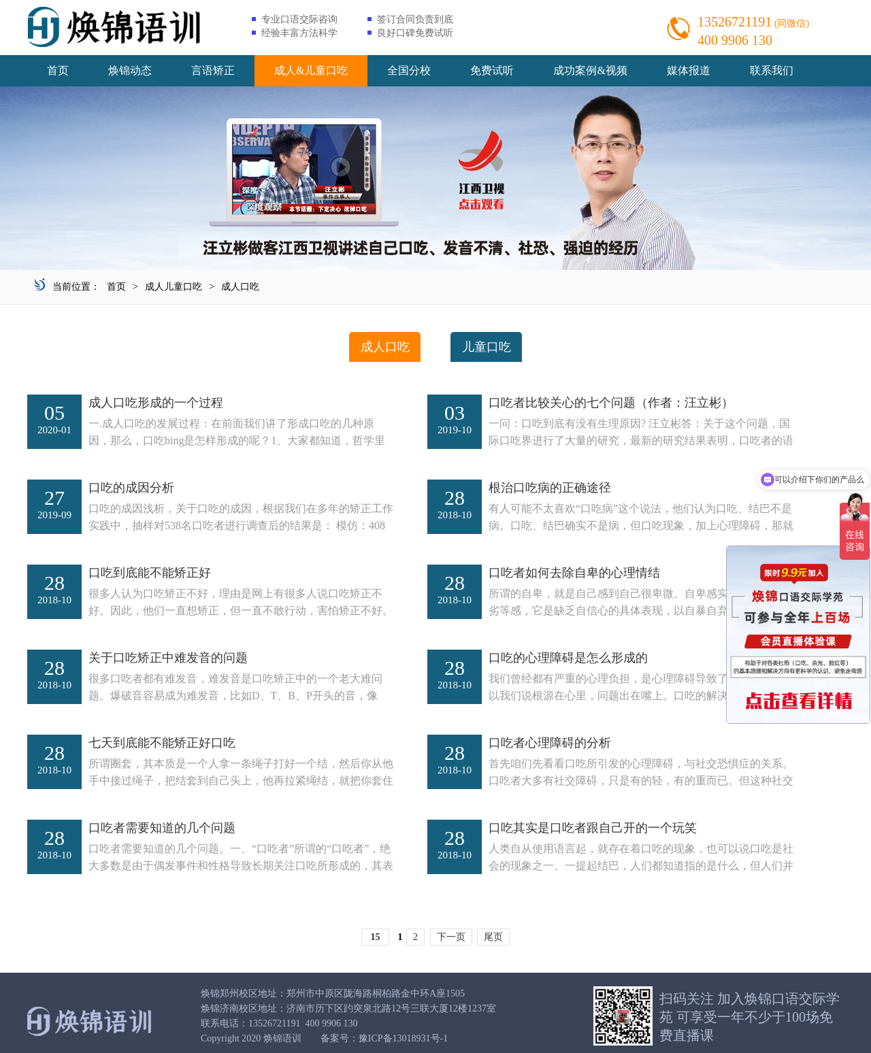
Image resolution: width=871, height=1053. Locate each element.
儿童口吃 (486, 347)
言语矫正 (213, 70)
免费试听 (492, 70)
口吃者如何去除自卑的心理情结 (574, 573)
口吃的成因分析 (131, 488)
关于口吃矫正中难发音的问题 (168, 658)
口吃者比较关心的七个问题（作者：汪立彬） (611, 403)
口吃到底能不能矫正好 (149, 573)
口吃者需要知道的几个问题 (161, 828)
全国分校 (409, 70)
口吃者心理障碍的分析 (550, 743)
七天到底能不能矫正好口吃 (161, 743)
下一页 (451, 937)
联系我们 (771, 70)
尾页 (493, 937)
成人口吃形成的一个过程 (155, 403)
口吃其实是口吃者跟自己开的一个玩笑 (593, 828)
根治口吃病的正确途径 (550, 488)
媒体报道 (688, 70)
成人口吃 (240, 287)
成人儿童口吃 (173, 287)
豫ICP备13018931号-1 (403, 1038)
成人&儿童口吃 (311, 70)
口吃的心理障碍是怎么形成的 (568, 658)
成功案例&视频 (590, 70)
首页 (58, 70)
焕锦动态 (130, 70)
